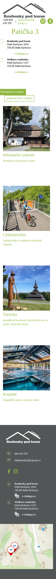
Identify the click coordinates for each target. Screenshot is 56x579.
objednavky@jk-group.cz (26, 21)
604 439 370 (21, 453)
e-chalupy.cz (21, 53)
